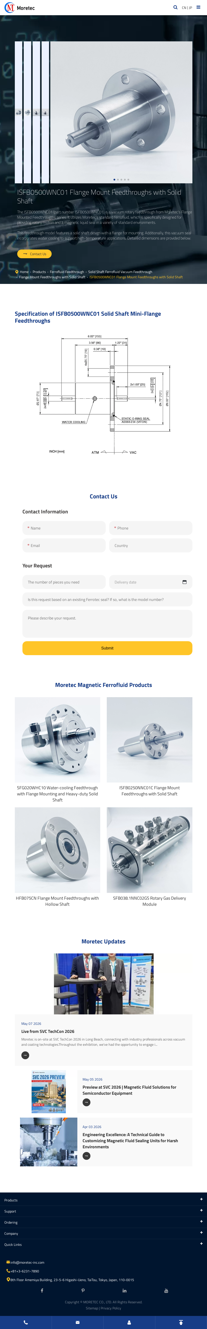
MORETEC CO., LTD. (97, 1302)
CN (184, 7)
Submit (107, 648)
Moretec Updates (103, 941)
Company (11, 1233)
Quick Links (13, 1244)
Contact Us (34, 253)
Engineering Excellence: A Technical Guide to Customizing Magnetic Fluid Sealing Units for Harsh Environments (130, 1140)
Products (39, 271)
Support (10, 1211)
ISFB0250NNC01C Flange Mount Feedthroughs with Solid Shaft (149, 790)
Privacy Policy (111, 1308)
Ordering (10, 1222)
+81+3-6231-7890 (24, 1271)
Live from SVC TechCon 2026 (47, 1031)
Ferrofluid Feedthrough (67, 271)
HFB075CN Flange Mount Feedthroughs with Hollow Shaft (57, 901)
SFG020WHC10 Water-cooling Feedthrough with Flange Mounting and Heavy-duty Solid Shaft (57, 793)
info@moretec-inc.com (27, 1262)
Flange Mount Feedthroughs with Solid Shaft (52, 277)
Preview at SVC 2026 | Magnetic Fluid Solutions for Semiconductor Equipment (129, 1090)
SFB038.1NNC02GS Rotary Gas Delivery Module (149, 901)
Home (24, 271)
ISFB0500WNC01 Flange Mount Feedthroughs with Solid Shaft (136, 277)
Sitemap (92, 1308)
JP (190, 7)
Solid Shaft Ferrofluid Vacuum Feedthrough (120, 271)
